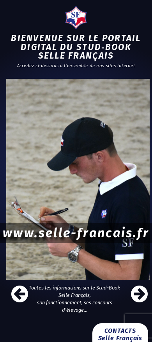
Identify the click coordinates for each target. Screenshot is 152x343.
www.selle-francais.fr (76, 233)
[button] (143, 294)
